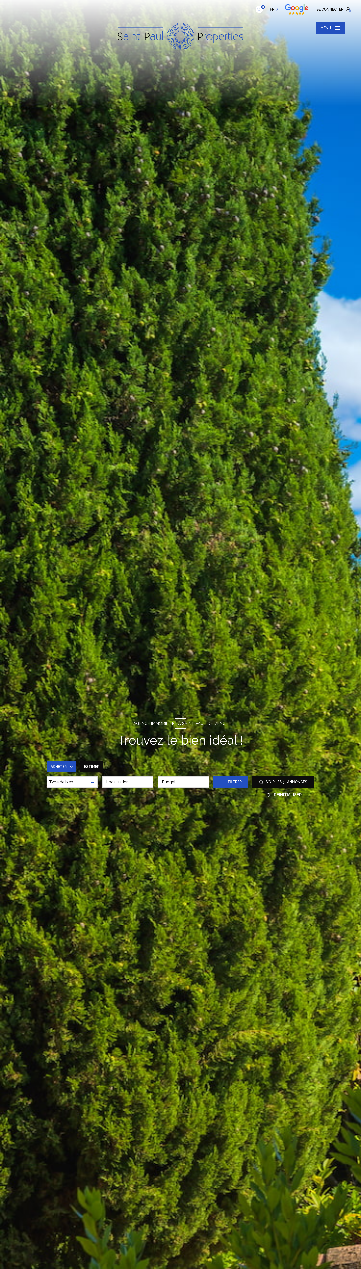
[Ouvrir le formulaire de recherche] (230, 782)
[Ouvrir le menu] (330, 28)
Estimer (91, 767)
